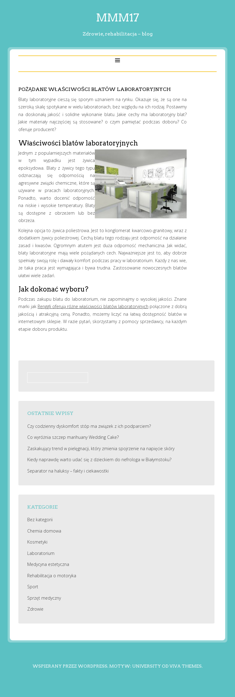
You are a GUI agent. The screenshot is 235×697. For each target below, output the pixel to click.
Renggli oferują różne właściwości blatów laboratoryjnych (93, 306)
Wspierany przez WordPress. (70, 666)
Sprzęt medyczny (44, 598)
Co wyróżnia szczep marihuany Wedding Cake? (73, 437)
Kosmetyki (37, 542)
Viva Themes (186, 666)
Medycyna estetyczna (48, 564)
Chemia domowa (44, 531)
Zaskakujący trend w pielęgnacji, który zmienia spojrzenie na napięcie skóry (100, 448)
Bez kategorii (40, 519)
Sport (32, 587)
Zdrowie (35, 609)
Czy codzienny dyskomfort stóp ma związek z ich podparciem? (89, 426)
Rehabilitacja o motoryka (51, 575)
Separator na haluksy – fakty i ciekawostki (68, 471)
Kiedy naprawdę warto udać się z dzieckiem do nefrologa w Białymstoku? (99, 459)
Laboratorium (40, 553)
